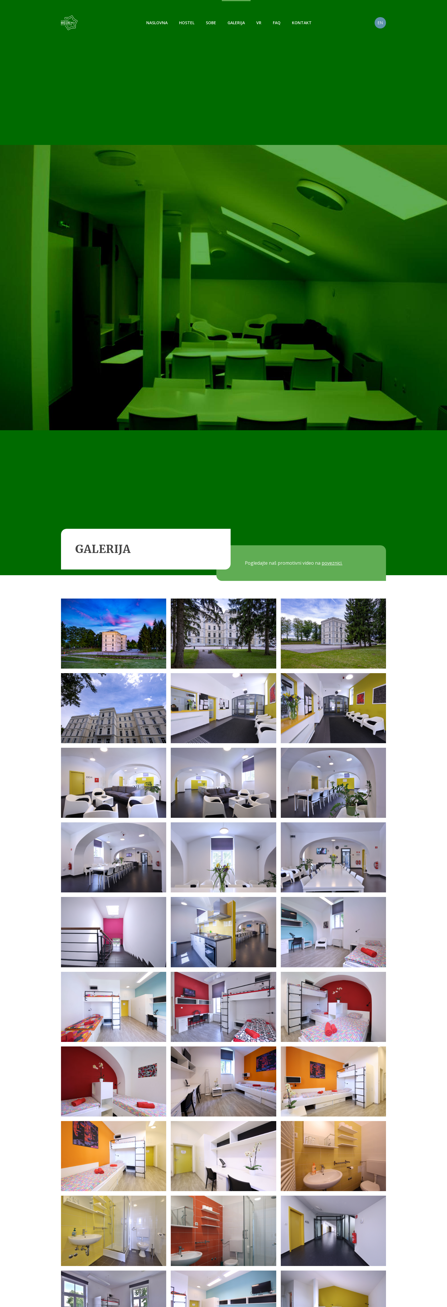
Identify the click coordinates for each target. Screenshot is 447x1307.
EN (380, 22)
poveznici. (332, 563)
